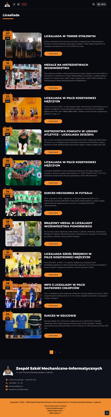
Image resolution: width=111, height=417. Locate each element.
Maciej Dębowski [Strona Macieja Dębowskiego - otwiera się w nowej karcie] (55, 411)
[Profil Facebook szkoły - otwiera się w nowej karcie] (57, 389)
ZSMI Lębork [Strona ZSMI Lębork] (55, 413)
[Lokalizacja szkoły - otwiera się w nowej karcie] (57, 380)
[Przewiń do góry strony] (107, 413)
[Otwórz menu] (101, 4)
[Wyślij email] (57, 386)
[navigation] (55, 352)
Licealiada (11, 15)
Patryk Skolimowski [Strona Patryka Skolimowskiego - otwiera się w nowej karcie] (55, 408)
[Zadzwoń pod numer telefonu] (57, 383)
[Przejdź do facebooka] (14, 4)
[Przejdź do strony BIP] (24, 4)
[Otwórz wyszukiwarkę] (94, 4)
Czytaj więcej (53, 53)
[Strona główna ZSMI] (7, 4)
